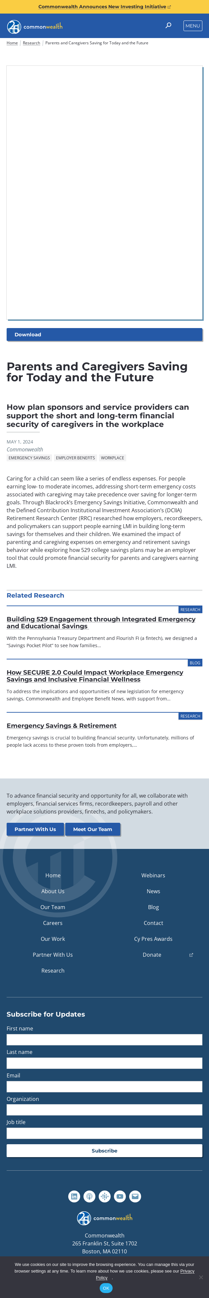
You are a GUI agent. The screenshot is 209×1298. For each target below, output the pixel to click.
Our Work (53, 939)
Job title (16, 1122)
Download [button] (28, 334)
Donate (160, 956)
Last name (19, 1052)
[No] (200, 1277)
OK (106, 1288)
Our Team (52, 907)
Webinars (153, 875)
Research (31, 43)
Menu (192, 26)
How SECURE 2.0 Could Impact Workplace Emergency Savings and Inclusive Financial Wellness (95, 676)
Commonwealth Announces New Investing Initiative (104, 6)
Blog (153, 907)
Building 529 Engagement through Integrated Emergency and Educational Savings (101, 623)
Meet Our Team (92, 829)
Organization (23, 1099)
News (153, 891)
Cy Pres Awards (153, 939)
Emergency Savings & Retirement (62, 726)
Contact (153, 923)
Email (13, 1075)
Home (12, 43)
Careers (53, 923)
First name (20, 1028)
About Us (53, 891)
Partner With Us (35, 829)
